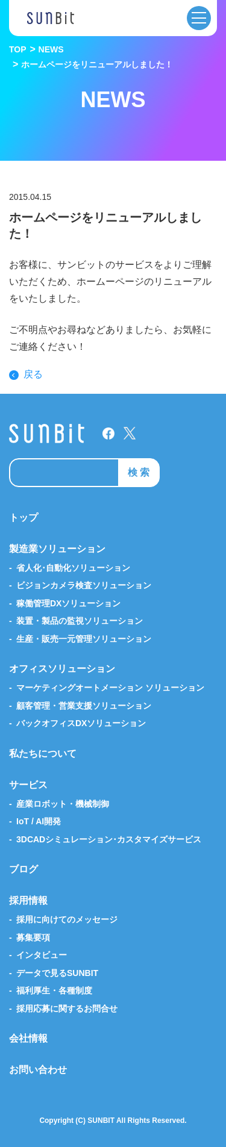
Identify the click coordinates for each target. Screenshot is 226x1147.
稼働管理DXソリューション (68, 603)
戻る (33, 374)
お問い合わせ (38, 1070)
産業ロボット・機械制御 (62, 804)
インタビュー (41, 955)
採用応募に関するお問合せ (67, 1008)
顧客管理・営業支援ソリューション (83, 705)
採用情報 (28, 900)
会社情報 (28, 1038)
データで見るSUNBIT (57, 973)
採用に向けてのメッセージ (67, 919)
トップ (23, 517)
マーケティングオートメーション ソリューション (110, 687)
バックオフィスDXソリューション (81, 723)
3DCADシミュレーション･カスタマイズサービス (108, 839)
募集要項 (33, 937)
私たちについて (43, 753)
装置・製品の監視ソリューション (79, 621)
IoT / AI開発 (38, 821)
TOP (18, 49)
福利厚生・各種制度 (54, 990)
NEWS (51, 49)
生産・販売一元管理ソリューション (83, 639)
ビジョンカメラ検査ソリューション (83, 585)
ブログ (23, 869)
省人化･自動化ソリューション (73, 568)
